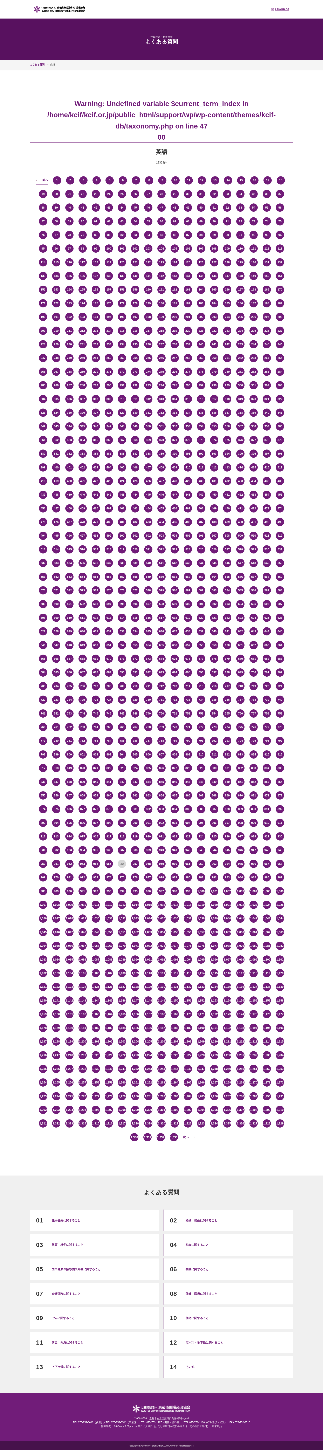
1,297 (108, 1109)
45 (135, 207)
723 (56, 699)
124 (174, 262)
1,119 (266, 973)
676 (187, 658)
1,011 (95, 904)
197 (135, 317)
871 (253, 795)
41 (82, 207)
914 (69, 836)
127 (214, 262)
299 (227, 385)
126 (201, 262)
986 (266, 877)
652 (122, 645)
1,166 (135, 1014)
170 (279, 289)
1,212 (240, 1041)
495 (56, 535)
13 (215, 180)
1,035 (161, 918)
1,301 (161, 1109)
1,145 (108, 1000)
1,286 (214, 1096)
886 (201, 809)
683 (279, 658)
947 (253, 850)
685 (56, 672)
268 (69, 371)
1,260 (122, 1082)
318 (227, 399)
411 (201, 467)
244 (253, 344)
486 (187, 522)
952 (69, 863)
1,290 (266, 1096)
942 (187, 850)
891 (266, 809)
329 (122, 412)
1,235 (43, 1069)
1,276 (82, 1096)
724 (69, 699)
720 (266, 686)
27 (148, 194)
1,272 (279, 1082)
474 (279, 508)
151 (279, 276)
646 (43, 645)
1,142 (69, 1000)
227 (279, 330)
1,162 (82, 1014)
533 (56, 563)
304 (43, 399)
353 (187, 426)
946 (240, 850)
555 (95, 576)
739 (266, 699)
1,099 (253, 959)
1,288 (240, 1096)
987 (279, 877)
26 (135, 194)
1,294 (69, 1109)
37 (280, 194)
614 (122, 617)
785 (122, 740)
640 (214, 631)
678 (214, 658)
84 (148, 235)
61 (95, 221)
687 (82, 672)
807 (161, 754)
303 (279, 385)
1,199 (69, 1041)
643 (253, 631)
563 (201, 576)
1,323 (201, 1123)
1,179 (56, 1028)
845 (161, 781)
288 (82, 385)
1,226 (174, 1055)
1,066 (69, 945)
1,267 (214, 1082)
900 (135, 822)
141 (148, 276)
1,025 (279, 904)
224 (240, 330)
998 (174, 891)
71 (227, 221)
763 (82, 727)
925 (214, 836)
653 (135, 645)
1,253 (279, 1069)
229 (56, 344)
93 (266, 235)
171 (43, 303)
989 (56, 891)
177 (122, 303)
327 (95, 412)
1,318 (135, 1123)
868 (214, 795)
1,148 (148, 1000)
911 (279, 822)
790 (187, 740)
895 (69, 822)
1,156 (253, 1000)
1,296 (95, 1109)
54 (253, 207)
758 (266, 713)
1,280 (135, 1096)
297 (201, 385)
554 (82, 576)
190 (43, 317)
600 (187, 604)
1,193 (240, 1028)
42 (95, 207)
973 (95, 877)
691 (135, 672)
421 (82, 481)
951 (56, 863)
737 (240, 699)
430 (201, 481)
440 (82, 494)
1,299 (135, 1109)
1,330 (134, 1137)
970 (56, 877)
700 (253, 672)
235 (135, 344)
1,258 (95, 1082)
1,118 (253, 973)
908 (240, 822)
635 (148, 631)
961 (187, 863)
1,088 (108, 959)
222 (214, 330)
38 (43, 207)
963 (214, 863)
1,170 (187, 1014)
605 (253, 604)
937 (122, 850)
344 (69, 426)
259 (201, 358)
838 (69, 781)
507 (214, 535)
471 (240, 508)
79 (82, 235)
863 (148, 795)
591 (69, 604)
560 (161, 576)
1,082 (279, 945)
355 (214, 426)
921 (161, 836)
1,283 (174, 1096)
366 (108, 440)
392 (201, 453)
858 (82, 795)
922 (174, 836)
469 (214, 508)
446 (161, 494)
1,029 (82, 918)
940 (161, 850)
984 (240, 877)
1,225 (161, 1055)
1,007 (43, 904)
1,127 (122, 986)
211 (69, 330)
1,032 (122, 918)
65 (148, 221)
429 (187, 481)
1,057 (201, 932)
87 (188, 235)
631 (95, 631)
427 (161, 481)
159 (135, 289)
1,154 (227, 1000)
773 (214, 727)
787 (148, 740)
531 (279, 549)
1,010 (82, 904)
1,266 (201, 1082)
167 (240, 289)
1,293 (56, 1109)
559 (148, 576)
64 (135, 221)
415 (253, 467)
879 (108, 809)
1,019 (201, 904)
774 (227, 727)
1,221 (108, 1055)
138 (108, 276)
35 (253, 194)
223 (227, 330)
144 (187, 276)
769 (161, 727)
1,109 (135, 973)
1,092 (161, 959)
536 (95, 563)
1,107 (108, 973)
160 (148, 289)
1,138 (266, 986)
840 (95, 781)
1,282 (161, 1096)
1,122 (56, 986)
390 (174, 453)
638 (187, 631)
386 (122, 453)
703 (43, 686)
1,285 (201, 1096)
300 (240, 385)
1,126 (108, 986)
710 (135, 686)
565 (227, 576)
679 (227, 658)
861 (122, 795)
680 (240, 658)
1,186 (148, 1028)
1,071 (135, 945)
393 (214, 453)
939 (148, 850)
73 (253, 221)
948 (266, 850)
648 (69, 645)
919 (135, 836)
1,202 (108, 1041)
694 (174, 672)
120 (122, 262)
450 (214, 494)
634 (135, 631)
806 (148, 754)
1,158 (279, 1000)
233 (108, 344)
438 (56, 494)
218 (161, 330)
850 (227, 781)
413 (227, 467)
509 (240, 535)
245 (266, 344)
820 (82, 768)
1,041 (240, 918)
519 (122, 549)
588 (279, 590)
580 (174, 590)
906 (214, 822)
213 (95, 330)
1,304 (201, 1109)
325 (69, 412)
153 (56, 289)
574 (95, 590)
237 (161, 344)
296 (187, 385)
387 (135, 453)
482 (135, 522)
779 (43, 740)
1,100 (266, 959)
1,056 (187, 932)
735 (214, 699)
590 (56, 604)
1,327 (253, 1123)
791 (201, 740)
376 (240, 440)
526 (214, 549)
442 (108, 494)
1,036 (174, 918)
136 (82, 276)
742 (56, 713)
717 (227, 686)
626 (279, 617)
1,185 (135, 1028)
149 (253, 276)
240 (201, 344)
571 (56, 590)
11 (188, 180)
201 (187, 317)
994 (122, 891)
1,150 (174, 1000)
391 (187, 453)
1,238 (82, 1069)
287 (69, 385)
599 (174, 604)
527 (227, 549)
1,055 (174, 932)
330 (135, 412)
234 (122, 344)
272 (122, 371)
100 (108, 248)
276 (174, 371)
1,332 (160, 1137)
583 (214, 590)
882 (148, 809)
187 (253, 303)
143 (174, 276)
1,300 (148, 1109)
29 (174, 194)
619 (187, 617)
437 (43, 494)
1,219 (82, 1055)
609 (56, 617)
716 (214, 686)
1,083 (43, 959)
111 (253, 248)
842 (122, 781)
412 (214, 467)
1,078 (227, 945)
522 (161, 549)
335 (201, 412)
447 (174, 494)
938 (135, 850)
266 (43, 371)
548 (253, 563)
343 (56, 426)
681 (253, 658)
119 (108, 262)
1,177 (279, 1014)
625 (266, 617)
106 (187, 248)
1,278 (108, 1096)
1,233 (266, 1055)
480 (108, 522)
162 (174, 289)
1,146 (122, 1000)
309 (108, 399)
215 (122, 330)
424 (122, 481)
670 (108, 658)
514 (56, 549)
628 (56, 631)
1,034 (148, 918)
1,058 (214, 932)
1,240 (108, 1069)
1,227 (187, 1055)
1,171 (201, 1014)
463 (135, 508)
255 (148, 358)
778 (279, 727)
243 (240, 344)
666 (56, 658)
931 (43, 850)
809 (187, 754)
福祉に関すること (197, 1269)
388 (148, 453)
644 (266, 631)
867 (201, 795)
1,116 (227, 973)
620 (201, 617)
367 (122, 440)
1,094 (187, 959)
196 (122, 317)
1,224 (148, 1055)
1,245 (174, 1069)
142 (161, 276)
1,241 (122, 1069)
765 (108, 727)
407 (148, 467)
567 (253, 576)
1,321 (174, 1123)
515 (69, 549)
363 (69, 440)
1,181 (82, 1028)
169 (266, 289)
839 (82, 781)
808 (174, 754)
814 (253, 754)
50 (201, 207)
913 (56, 836)
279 (214, 371)
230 (69, 344)
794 (240, 740)
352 (174, 426)
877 (82, 809)
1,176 (266, 1014)
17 (267, 180)
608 (43, 617)
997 (161, 891)
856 (56, 795)
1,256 (69, 1082)
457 (56, 508)
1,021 (227, 904)
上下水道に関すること (66, 1366)
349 (135, 426)
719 (253, 686)
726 (95, 699)
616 (148, 617)
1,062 (266, 932)
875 (56, 809)
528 (240, 549)
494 (43, 535)
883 (161, 809)
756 (240, 713)
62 (109, 221)
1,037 (187, 918)
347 (108, 426)
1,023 (253, 904)
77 (56, 235)
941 (174, 850)
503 (161, 535)
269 (82, 371)
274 (148, 371)
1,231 (240, 1055)
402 (82, 467)
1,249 (227, 1069)
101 (122, 248)
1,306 (227, 1109)
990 (69, 891)
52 (227, 207)
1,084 (56, 959)
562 (187, 576)
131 (266, 262)
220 (187, 330)
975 (122, 877)
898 (108, 822)
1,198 (56, 1041)
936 (108, 850)
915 (82, 836)
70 (214, 221)
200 (174, 317)
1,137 (253, 986)
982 (214, 877)
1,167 (148, 1014)
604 (240, 604)
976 (135, 877)
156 (95, 289)
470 (227, 508)
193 (82, 317)
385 (108, 453)
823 (122, 768)
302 (266, 385)
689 (108, 672)
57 (43, 221)
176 (108, 303)
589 (43, 604)
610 (69, 617)
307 (82, 399)
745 (95, 713)
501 (135, 535)
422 (95, 481)
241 (214, 344)
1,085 (69, 959)
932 (56, 850)
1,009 (69, 904)
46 (148, 207)
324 (56, 412)
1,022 (240, 904)
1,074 (174, 945)
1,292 (43, 1109)
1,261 (135, 1082)
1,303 (187, 1109)
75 (280, 221)
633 (122, 631)
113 (279, 248)
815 (266, 754)
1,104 (69, 973)
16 (254, 180)
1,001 (214, 891)
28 (161, 194)
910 (266, 822)
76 (43, 235)
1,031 (108, 918)
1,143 (82, 1000)
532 (43, 563)
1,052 (135, 932)
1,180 (69, 1028)
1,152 (201, 1000)
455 (279, 494)
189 (279, 303)
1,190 (201, 1028)
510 (253, 535)
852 (253, 781)
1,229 (214, 1055)
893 (43, 822)
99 (95, 248)
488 (214, 522)
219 (174, 330)
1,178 (43, 1028)
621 (214, 617)
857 (69, 795)
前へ (45, 180)
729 (135, 699)
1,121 (43, 986)
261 (227, 358)
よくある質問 (37, 64)
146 (214, 276)
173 (69, 303)
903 (174, 822)
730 (148, 699)
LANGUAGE (282, 9)
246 (279, 344)
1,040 (227, 918)
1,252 (266, 1069)
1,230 (227, 1055)
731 (161, 699)
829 (201, 768)
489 (227, 522)
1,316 (108, 1123)
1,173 (227, 1014)
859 (95, 795)
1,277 (95, 1096)
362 (56, 440)
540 (148, 563)
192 (69, 317)
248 (56, 358)
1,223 (135, 1055)
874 (43, 809)
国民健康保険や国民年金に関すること (76, 1269)
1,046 (56, 932)
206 (253, 317)
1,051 (122, 932)
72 (240, 221)
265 (279, 358)
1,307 (240, 1109)
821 (95, 768)
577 (135, 590)
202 (201, 317)
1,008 (56, 904)
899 (122, 822)
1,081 (266, 945)
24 (109, 194)
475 (43, 522)
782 (82, 740)
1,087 (95, 959)
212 (82, 330)
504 (174, 535)
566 (240, 576)
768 (148, 727)
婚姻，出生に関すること (201, 1220)
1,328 (266, 1123)
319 (240, 399)
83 (135, 235)
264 (266, 358)
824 (135, 768)
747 (122, 713)
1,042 (253, 918)
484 (161, 522)
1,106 (95, 973)
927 (240, 836)
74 (266, 221)
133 (43, 276)
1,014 (135, 904)
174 (82, 303)
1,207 (174, 1041)
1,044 (279, 918)
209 (43, 330)
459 (82, 508)
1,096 (214, 959)
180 (161, 303)
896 (82, 822)
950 (43, 863)
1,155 (240, 1000)
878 (95, 809)
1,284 (187, 1096)
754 (214, 713)
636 (161, 631)
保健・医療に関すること (201, 1293)
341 (279, 412)
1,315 (95, 1123)
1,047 (69, 932)
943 (201, 850)
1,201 (95, 1041)
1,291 (279, 1096)
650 (95, 645)
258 (187, 358)
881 (135, 809)
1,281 (148, 1096)
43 (109, 207)
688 (95, 672)
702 (279, 672)
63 (122, 221)
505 (187, 535)
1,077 (214, 945)
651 (108, 645)
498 (95, 535)
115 (56, 262)
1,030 (95, 918)
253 (122, 358)
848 (201, 781)
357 (240, 426)
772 (201, 727)
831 (227, 768)
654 (148, 645)
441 (95, 494)
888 (227, 809)
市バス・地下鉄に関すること (204, 1342)
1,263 (161, 1082)
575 (108, 590)
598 (161, 604)
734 (201, 699)
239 (187, 344)
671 (122, 658)
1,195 (266, 1028)
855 (43, 795)
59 (69, 221)
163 (187, 289)
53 (240, 207)
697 (214, 672)
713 (174, 686)
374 (214, 440)
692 (148, 672)
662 (253, 645)
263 (253, 358)
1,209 (201, 1041)
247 (43, 358)
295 (174, 385)
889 (240, 809)
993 (108, 891)
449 (201, 494)
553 (69, 576)
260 (214, 358)
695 (187, 672)
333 (174, 412)
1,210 (214, 1041)
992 (95, 891)
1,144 (95, 1000)
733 (187, 699)
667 (69, 658)
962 (201, 863)
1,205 (148, 1041)
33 (227, 194)
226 (266, 330)
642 (240, 631)
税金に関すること (197, 1244)
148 (240, 276)
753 (201, 713)
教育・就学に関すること (67, 1244)
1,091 (148, 959)
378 (266, 440)
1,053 (148, 932)
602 (214, 604)
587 (266, 590)
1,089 (122, 959)
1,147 (135, 1000)
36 (266, 194)
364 (82, 440)
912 (43, 836)
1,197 (43, 1041)
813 (240, 754)
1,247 (201, 1069)
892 (279, 809)
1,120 (279, 973)
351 (161, 426)
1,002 (227, 891)
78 (69, 235)
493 (279, 522)
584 (227, 590)
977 (148, 877)
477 (69, 522)
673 (148, 658)
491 (253, 522)
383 (82, 453)
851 (240, 781)
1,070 (122, 945)
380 (43, 453)
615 (135, 617)
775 (240, 727)
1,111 (161, 973)
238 (174, 344)
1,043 (266, 918)
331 (148, 412)
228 (43, 344)
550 (279, 563)
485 (174, 522)
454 (266, 494)
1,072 (148, 945)
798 (43, 754)
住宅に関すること (197, 1318)
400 (56, 467)
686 (69, 672)
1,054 (161, 932)
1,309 (266, 1109)
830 (214, 768)
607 (279, 604)
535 (82, 563)
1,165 (122, 1014)
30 (188, 194)
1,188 (174, 1028)
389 (161, 453)
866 (187, 795)
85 (161, 235)
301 (253, 385)
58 (56, 221)
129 (240, 262)
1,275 (69, 1096)
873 (279, 795)
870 (240, 795)
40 (69, 207)
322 (279, 399)
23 (95, 194)
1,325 (227, 1123)
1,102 (43, 973)
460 (95, 508)
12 (202, 180)
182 (187, 303)
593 (95, 604)
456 (43, 508)
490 (240, 522)
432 (227, 481)
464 (148, 508)
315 (187, 399)
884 (174, 809)
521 (148, 549)
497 (82, 535)
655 (161, 645)
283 (266, 371)
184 (214, 303)
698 (227, 672)
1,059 (227, 932)
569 (279, 576)
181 (174, 303)
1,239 (95, 1069)
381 (56, 453)
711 (148, 686)
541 (161, 563)
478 (82, 522)
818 (56, 768)
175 (95, 303)
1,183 (108, 1028)
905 (201, 822)
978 (161, 877)
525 (201, 549)
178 (135, 303)
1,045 (43, 932)
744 (82, 713)
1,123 (69, 986)
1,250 (240, 1069)
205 (240, 317)
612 (95, 617)
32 (214, 194)
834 (266, 768)
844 (148, 781)
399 (43, 467)
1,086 (82, 959)
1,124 (82, 986)
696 (201, 672)
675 (174, 658)
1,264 (174, 1082)
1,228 (201, 1055)
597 (148, 604)
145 (201, 276)
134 (56, 276)
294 (161, 385)
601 (201, 604)
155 (82, 289)
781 (69, 740)
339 (253, 412)
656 (174, 645)
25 (122, 194)
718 (240, 686)
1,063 (279, 932)
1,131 (174, 986)
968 (279, 863)
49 (188, 207)
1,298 (122, 1109)
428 (174, 481)
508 (227, 535)
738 (253, 699)
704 (56, 686)
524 (187, 549)
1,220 (95, 1055)
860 (108, 795)
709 (122, 686)
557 (122, 576)
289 (95, 385)
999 (187, 891)
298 (214, 385)
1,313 (69, 1123)
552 (56, 576)
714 (187, 686)
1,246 (187, 1069)
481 (122, 522)
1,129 (148, 986)
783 (95, 740)
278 (201, 371)
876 (69, 809)
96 (56, 248)
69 (201, 221)
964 (227, 863)
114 (43, 262)
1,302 (174, 1109)
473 (266, 508)
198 (148, 317)
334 (187, 412)
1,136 (240, 986)
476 (56, 522)
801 (82, 754)
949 (279, 850)
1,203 (122, 1041)
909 (253, 822)
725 (82, 699)
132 (279, 262)
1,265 (187, 1082)
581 (187, 590)
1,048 (82, 932)
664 (279, 645)
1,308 (253, 1109)
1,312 (56, 1123)
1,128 (135, 986)
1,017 (174, 904)
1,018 (187, 904)
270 (95, 371)
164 (201, 289)
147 (227, 276)
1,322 (187, 1123)
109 (227, 248)
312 (148, 399)
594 (108, 604)
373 (201, 440)
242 (227, 344)
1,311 (43, 1123)
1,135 (227, 986)
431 (214, 481)
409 (174, 467)
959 (161, 863)
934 (82, 850)
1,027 (56, 918)
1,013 (122, 904)
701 (266, 672)
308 (95, 399)
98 (82, 248)
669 (95, 658)
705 (69, 686)
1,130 (161, 986)
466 (174, 508)
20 (56, 194)
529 (253, 549)
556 (108, 576)
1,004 (253, 891)
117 (82, 262)
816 (279, 754)
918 (122, 836)
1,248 (214, 1069)
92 (253, 235)
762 (69, 727)
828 (187, 768)
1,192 (227, 1028)
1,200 (82, 1041)
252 (108, 358)
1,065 (56, 945)
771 (187, 727)
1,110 (148, 973)
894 (56, 822)
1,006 (279, 891)
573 (82, 590)
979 (174, 877)
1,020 (214, 904)
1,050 (108, 932)
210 (56, 330)
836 (43, 781)
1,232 (253, 1055)
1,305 (214, 1109)
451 (227, 494)
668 (82, 658)
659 (214, 645)
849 (214, 781)
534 (69, 563)
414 (240, 467)
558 (135, 576)
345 (82, 426)
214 (108, 330)
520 (135, 549)
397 (266, 453)
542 (174, 563)
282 (253, 371)
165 (214, 289)
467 (187, 508)
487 (201, 522)
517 (95, 549)
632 (108, 631)
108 (214, 248)
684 (43, 672)
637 (174, 631)
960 (174, 863)
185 (227, 303)
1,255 (56, 1082)
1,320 (161, 1123)
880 (122, 809)
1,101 (279, 959)
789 (174, 740)
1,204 (135, 1041)
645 (279, 631)
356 (227, 426)
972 (82, 877)
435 (266, 481)
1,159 (43, 1014)
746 (108, 713)
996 (148, 891)
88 (201, 235)
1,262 (148, 1082)
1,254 (43, 1082)
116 (69, 262)
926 (227, 836)
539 (135, 563)
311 (135, 399)
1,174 (240, 1014)
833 (253, 768)
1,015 (148, 904)
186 (240, 303)
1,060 (240, 932)
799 (56, 754)
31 (201, 194)
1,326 (240, 1123)
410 (187, 467)
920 (148, 836)
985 (253, 877)
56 (280, 207)
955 (108, 863)
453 (253, 494)
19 (43, 194)
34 (240, 194)
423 (108, 481)
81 (109, 235)
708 (108, 686)
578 (148, 590)
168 (253, 289)
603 (227, 604)
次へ (186, 1137)
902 (161, 822)
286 (56, 385)
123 (161, 262)
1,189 (187, 1028)
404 (108, 467)
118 (95, 262)
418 (43, 481)
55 (266, 207)
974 (108, 877)
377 (253, 440)
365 (95, 440)
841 (108, 781)
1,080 (253, 945)
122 (148, 262)
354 (201, 426)
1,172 (214, 1014)
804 (122, 754)
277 (187, 371)
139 (122, 276)
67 (174, 221)
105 (174, 248)
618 (174, 617)
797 (279, 740)
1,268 (227, 1082)
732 (174, 699)
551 (43, 576)
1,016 (161, 904)
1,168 (161, 1014)
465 (161, 508)
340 (266, 412)
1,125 (95, 986)
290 (108, 385)
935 (95, 850)
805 (135, 754)
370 (161, 440)
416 (266, 467)
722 (43, 699)
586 (253, 590)
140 (135, 276)
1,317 (122, 1123)
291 (122, 385)
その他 (190, 1366)
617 (161, 617)
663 (266, 645)
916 (95, 836)
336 (214, 412)
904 (187, 822)
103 (148, 248)
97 (69, 248)
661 (240, 645)
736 (227, 699)
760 (43, 727)
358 (253, 426)
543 (187, 563)
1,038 (201, 918)
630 (82, 631)
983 (227, 877)
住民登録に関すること (66, 1220)
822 (108, 768)
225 (253, 330)
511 (266, 535)
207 (266, 317)
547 (240, 563)
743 (69, 713)
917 (108, 836)
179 (148, 303)
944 (214, 850)
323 (43, 412)
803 (108, 754)
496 (69, 535)
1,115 (214, 973)
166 (227, 289)
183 (201, 303)
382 (69, 453)
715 (201, 686)
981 (201, 877)
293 (148, 385)
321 (266, 399)
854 (279, 781)
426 (148, 481)
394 (227, 453)
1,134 (214, 986)
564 (214, 576)
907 (227, 822)
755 (227, 713)
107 (201, 248)
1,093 (174, 959)
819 (69, 768)
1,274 (56, 1096)
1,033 (135, 918)
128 (227, 262)
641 (227, 631)
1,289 (253, 1096)
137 (95, 276)
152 (43, 289)
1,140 (43, 1000)
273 (135, 371)
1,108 (122, 973)
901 (148, 822)
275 (161, 371)
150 (266, 276)
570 (43, 590)
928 (253, 836)
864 (161, 795)
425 (135, 481)
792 (214, 740)
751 (174, 713)
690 (122, 672)
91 (240, 235)
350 (148, 426)
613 (108, 617)
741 (43, 713)
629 (69, 631)
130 (253, 262)
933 (69, 850)
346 (95, 426)
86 (174, 235)
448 (187, 494)
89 (214, 235)
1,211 (227, 1041)
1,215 (279, 1041)
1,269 (240, 1082)
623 (240, 617)
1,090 (135, 959)
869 (227, 795)
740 (279, 699)
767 (135, 727)
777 (266, 727)
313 (161, 399)
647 (56, 645)
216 (135, 330)
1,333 (173, 1137)
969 (43, 877)
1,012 (108, 904)
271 (108, 371)
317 (214, 399)
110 (240, 248)
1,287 (227, 1096)
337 (227, 412)
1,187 (161, 1028)
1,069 (108, 945)
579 (161, 590)
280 (227, 371)
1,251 (253, 1069)
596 (135, 604)
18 (280, 180)
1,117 (240, 973)
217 (148, 330)
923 (187, 836)
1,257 (82, 1082)
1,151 (187, 1000)
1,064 (43, 945)
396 (253, 453)
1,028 (69, 918)
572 (69, 590)
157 (108, 289)
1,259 (108, 1082)
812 (227, 754)
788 (161, 740)
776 (253, 727)
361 (43, 440)
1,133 (201, 986)
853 (266, 781)
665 (43, 658)
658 (201, 645)
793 (227, 740)
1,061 (253, 932)
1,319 (148, 1123)
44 (122, 207)
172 (56, 303)
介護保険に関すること (66, 1293)
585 (240, 590)
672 (135, 658)
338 (240, 412)
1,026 (43, 918)
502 (148, 535)
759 (279, 713)
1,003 (240, 891)
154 (69, 289)
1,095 (201, 959)
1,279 (122, 1096)
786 (135, 740)
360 (279, 426)
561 (174, 576)
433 (240, 481)
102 (135, 248)
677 (201, 658)
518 (108, 549)
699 (240, 672)
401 (69, 467)
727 (108, 699)
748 (135, 713)
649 (82, 645)
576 (122, 590)
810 (201, 754)
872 (266, 795)
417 (279, 467)
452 (240, 494)
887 (214, 809)
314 (174, 399)
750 (161, 713)
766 (122, 727)
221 (201, 330)
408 (161, 467)
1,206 (161, 1041)
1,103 (56, 973)
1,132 (187, 986)
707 (95, 686)
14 (228, 180)
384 (95, 453)
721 (279, 686)
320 (253, 399)
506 (201, 535)
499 (108, 535)
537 (108, 563)
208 (279, 317)
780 (56, 740)
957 (135, 863)
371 (174, 440)
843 (135, 781)
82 (122, 235)
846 (174, 781)
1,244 (161, 1069)
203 (214, 317)
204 (227, 317)
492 (266, 522)
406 (135, 467)
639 (201, 631)
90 (227, 235)
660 (227, 645)
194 (95, 317)
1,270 (253, 1082)
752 (187, 713)
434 (253, 481)
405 (122, 467)
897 (95, 822)
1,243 (148, 1069)
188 (266, 303)
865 (174, 795)
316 (201, 399)
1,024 (266, 904)
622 (227, 617)
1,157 (266, 1000)
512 (279, 535)
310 (122, 399)
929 (266, 836)
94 (280, 235)
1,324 (214, 1123)
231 (82, 344)
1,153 (214, 1000)
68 (188, 221)
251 (95, 358)
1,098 (240, 959)
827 (174, 768)
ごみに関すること (63, 1318)
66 (161, 221)
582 (201, 590)
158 (122, 289)
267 (56, 371)
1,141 (56, 1000)
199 (161, 317)
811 (214, 754)
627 (43, 631)
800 (69, 754)
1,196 (279, 1028)
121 (135, 262)
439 (69, 494)
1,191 (214, 1028)
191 (56, 317)
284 (279, 371)
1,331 (147, 1137)
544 (201, 563)
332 (161, 412)
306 (69, 399)
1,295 (82, 1109)
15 (241, 180)
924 (201, 836)
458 (69, 508)
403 (95, 467)
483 (148, 522)
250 (82, 358)
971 (69, 877)
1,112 (174, 973)
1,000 (201, 891)
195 (108, 317)
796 (266, 740)
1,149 (161, 1000)
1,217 (56, 1055)
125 (187, 262)
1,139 (279, 986)
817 (43, 768)
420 (69, 481)
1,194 (253, 1028)
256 (161, 358)
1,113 (187, 973)
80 (95, 235)
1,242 (135, 1069)
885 (187, 809)
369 (148, 440)
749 (148, 713)
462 (122, 508)
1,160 (56, 1014)
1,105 (82, 973)
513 (43, 549)
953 (82, 863)
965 (240, 863)
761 (56, 727)
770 (174, 727)
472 (253, 508)
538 (122, 563)
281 (240, 371)
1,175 (253, 1014)
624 (253, 617)
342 (43, 426)
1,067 (82, 945)
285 (43, 385)
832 (240, 768)
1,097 (227, 959)
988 (43, 891)
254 (135, 358)
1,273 (43, 1096)
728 (122, 699)
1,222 (122, 1055)
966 (253, 863)
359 (266, 426)
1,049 (95, 932)
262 (240, 358)
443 (122, 494)
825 (148, 768)
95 (43, 248)
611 (82, 617)
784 (108, 740)
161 (161, 289)
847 (187, 781)
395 (240, 453)
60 (82, 221)
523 (174, 549)
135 (69, 276)
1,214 (266, 1041)
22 (82, 194)
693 (161, 672)
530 (266, 549)
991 (82, 891)
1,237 (69, 1069)
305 (56, 399)
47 (161, 207)
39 (56, 207)
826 (161, 768)
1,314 (82, 1123)
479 (95, 522)
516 (82, 549)
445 (148, 494)
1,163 (95, 1014)
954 (95, 863)
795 (253, 740)
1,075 (187, 945)
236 (148, 344)
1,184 (122, 1028)
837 (56, 781)
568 (266, 576)
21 (69, 194)
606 (266, 604)
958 (148, 863)
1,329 (279, 1123)
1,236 (56, 1069)
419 (56, 481)
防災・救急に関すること (67, 1342)
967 (266, 863)
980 (187, 877)
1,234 (279, 1055)
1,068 (95, 945)
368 (135, 440)
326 (82, 412)
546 (227, 563)
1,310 (279, 1109)
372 (187, 440)
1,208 (187, 1041)
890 (253, 809)
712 (161, 686)
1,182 (95, 1028)
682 (266, 658)
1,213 (253, 1041)
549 (266, 563)
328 (108, 412)
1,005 (266, 891)
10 (175, 180)
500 (122, 535)
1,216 (43, 1055)
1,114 (201, 973)
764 (95, 727)
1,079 (240, 945)
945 (227, 850)
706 (82, 686)
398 (279, 453)
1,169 (174, 1014)
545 (214, 563)
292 (135, 385)
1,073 (161, 945)
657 (187, 645)
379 (279, 440)
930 (279, 836)
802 (95, 754)
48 (174, 207)
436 (279, 481)
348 (122, 426)
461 (108, 508)
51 (214, 207)
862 (135, 795)
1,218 (69, 1055)
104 (161, 248)
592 (82, 604)
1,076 (201, 945)
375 (227, 440)
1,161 (69, 1014)
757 (253, 713)
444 (135, 494)
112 (266, 248)
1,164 (108, 1014)
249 (69, 358)
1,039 (214, 918)
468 (201, 508)
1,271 (266, 1082)
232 (95, 344)
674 (161, 658)
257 (174, 358)
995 (135, 891)
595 (122, 604)
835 (279, 768)
